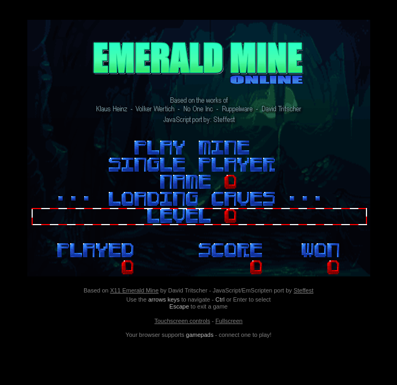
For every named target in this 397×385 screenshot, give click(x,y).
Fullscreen (229, 321)
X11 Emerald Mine (134, 290)
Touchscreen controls (182, 321)
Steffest (303, 290)
